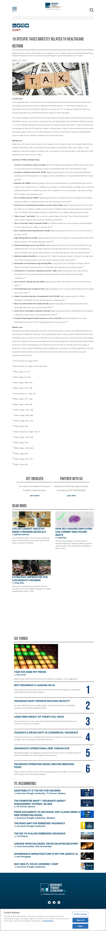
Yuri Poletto (22, 836)
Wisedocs (51, 818)
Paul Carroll (21, 675)
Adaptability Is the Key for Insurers (37, 790)
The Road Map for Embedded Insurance (39, 823)
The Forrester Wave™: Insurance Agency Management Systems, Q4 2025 (40, 802)
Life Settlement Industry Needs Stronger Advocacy (29, 530)
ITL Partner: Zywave (26, 806)
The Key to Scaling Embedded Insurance (40, 833)
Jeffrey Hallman (22, 534)
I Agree (80, 926)
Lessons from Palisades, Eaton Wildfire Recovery (46, 843)
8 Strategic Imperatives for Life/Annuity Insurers (30, 579)
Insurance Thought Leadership (31, 793)
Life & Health (16, 30)
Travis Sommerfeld (25, 846)
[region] (53, 920)
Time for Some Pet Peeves (30, 672)
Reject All (80, 920)
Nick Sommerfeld (43, 846)
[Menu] (18, 8)
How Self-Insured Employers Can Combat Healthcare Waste (73, 531)
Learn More (71, 495)
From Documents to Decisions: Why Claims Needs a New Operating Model (47, 814)
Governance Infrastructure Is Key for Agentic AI (46, 853)
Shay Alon (19, 583)
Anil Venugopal (24, 856)
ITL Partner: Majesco (56, 793)
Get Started (34, 495)
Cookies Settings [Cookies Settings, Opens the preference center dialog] (80, 914)
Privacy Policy (48, 921)
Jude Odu (62, 537)
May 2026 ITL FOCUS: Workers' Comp (36, 864)
